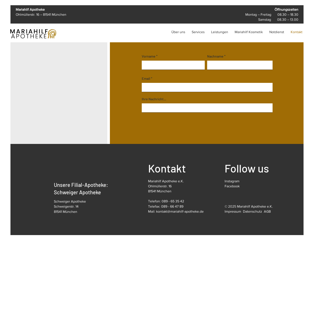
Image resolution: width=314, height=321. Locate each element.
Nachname (215, 56)
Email (146, 78)
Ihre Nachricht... (154, 99)
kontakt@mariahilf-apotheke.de (180, 211)
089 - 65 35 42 (173, 201)
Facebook (232, 186)
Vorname (148, 56)
